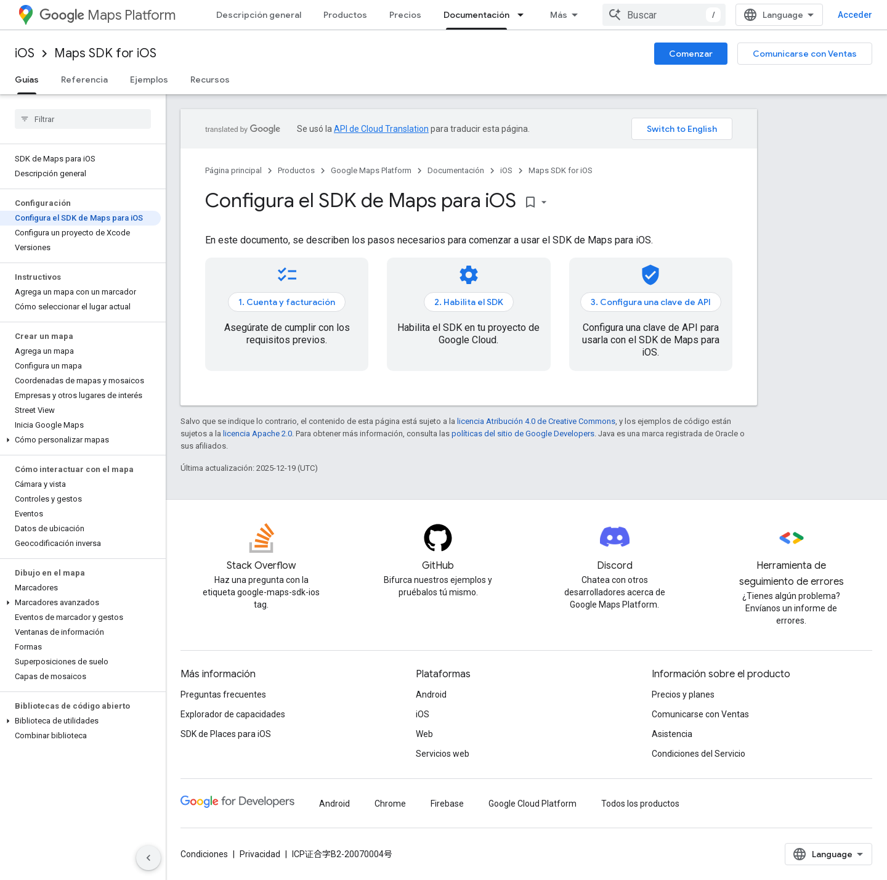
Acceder (855, 15)
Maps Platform (107, 15)
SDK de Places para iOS (225, 734)
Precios (405, 14)
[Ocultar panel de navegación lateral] (148, 857)
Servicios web (442, 754)
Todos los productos (640, 804)
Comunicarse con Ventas (805, 53)
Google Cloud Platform (532, 804)
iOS (24, 53)
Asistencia (672, 734)
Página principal (233, 170)
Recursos (210, 79)
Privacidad (260, 854)
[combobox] (664, 15)
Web (424, 734)
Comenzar (691, 53)
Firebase (447, 804)
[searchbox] (83, 119)
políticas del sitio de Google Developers (523, 433)
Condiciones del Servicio (698, 754)
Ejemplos (149, 79)
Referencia (84, 79)
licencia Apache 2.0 (257, 433)
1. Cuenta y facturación (286, 302)
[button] (80, 440)
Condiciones (204, 854)
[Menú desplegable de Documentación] (524, 15)
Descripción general (258, 14)
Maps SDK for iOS (105, 53)
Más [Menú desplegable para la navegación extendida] (558, 14)
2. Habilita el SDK (468, 302)
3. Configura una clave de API (651, 302)
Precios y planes (683, 694)
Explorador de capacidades (232, 714)
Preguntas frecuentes (223, 694)
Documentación (455, 170)
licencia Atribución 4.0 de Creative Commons (536, 421)
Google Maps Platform (371, 170)
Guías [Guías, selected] (27, 79)
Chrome (390, 804)
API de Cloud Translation (381, 129)
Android (431, 694)
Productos (345, 14)
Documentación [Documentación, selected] (476, 14)
